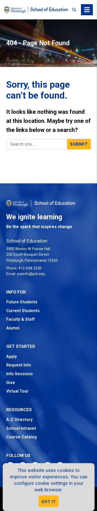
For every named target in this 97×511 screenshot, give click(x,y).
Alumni (12, 328)
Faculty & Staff (20, 319)
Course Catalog (21, 436)
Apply (11, 356)
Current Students (23, 310)
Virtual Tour (17, 391)
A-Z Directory (19, 419)
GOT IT (48, 501)
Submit (79, 144)
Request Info (18, 365)
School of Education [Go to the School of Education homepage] (54, 203)
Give (10, 382)
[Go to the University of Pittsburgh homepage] (17, 203)
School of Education (49, 9)
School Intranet (21, 428)
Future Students (22, 301)
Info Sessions (19, 373)
